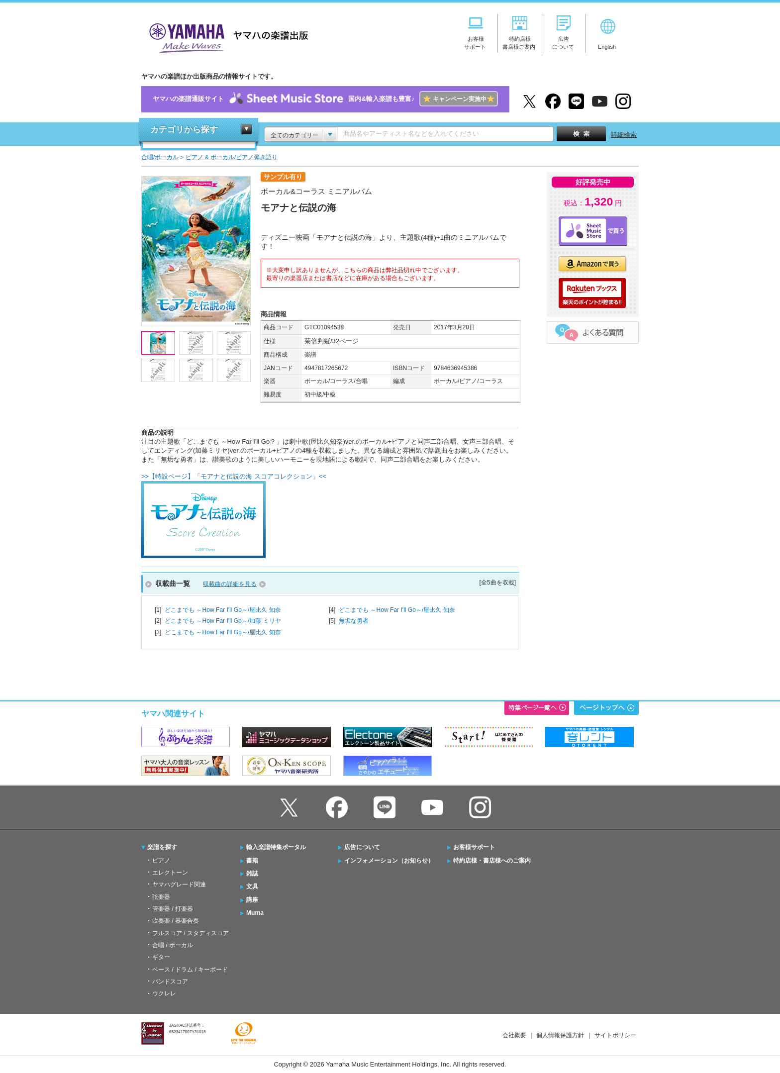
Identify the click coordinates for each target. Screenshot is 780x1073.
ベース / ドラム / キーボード (190, 969)
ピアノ (161, 860)
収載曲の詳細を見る (230, 584)
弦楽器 (161, 896)
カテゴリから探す (184, 129)
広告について (362, 847)
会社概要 (514, 1035)
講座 (252, 899)
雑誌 (252, 873)
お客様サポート (474, 847)
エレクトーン (170, 872)
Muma (255, 912)
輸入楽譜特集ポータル (276, 847)
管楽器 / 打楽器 (172, 908)
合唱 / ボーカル (172, 945)
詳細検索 (624, 134)
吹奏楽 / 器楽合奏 (175, 920)
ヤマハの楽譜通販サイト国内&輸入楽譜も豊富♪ (325, 99)
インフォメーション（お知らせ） (389, 860)
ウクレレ (164, 993)
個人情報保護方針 (560, 1035)
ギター (161, 957)
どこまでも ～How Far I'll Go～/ (223, 609)
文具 (252, 886)
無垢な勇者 (354, 620)
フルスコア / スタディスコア (190, 933)
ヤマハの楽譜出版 (225, 36)
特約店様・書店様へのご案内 (492, 860)
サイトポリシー (615, 1035)
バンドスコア (170, 981)
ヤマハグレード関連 (179, 884)
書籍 (252, 860)
